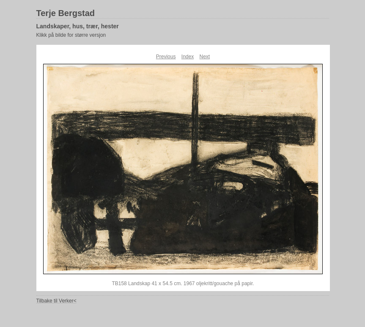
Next (205, 57)
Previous (166, 57)
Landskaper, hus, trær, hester (77, 26)
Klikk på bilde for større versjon (71, 35)
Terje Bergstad (65, 13)
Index (187, 57)
